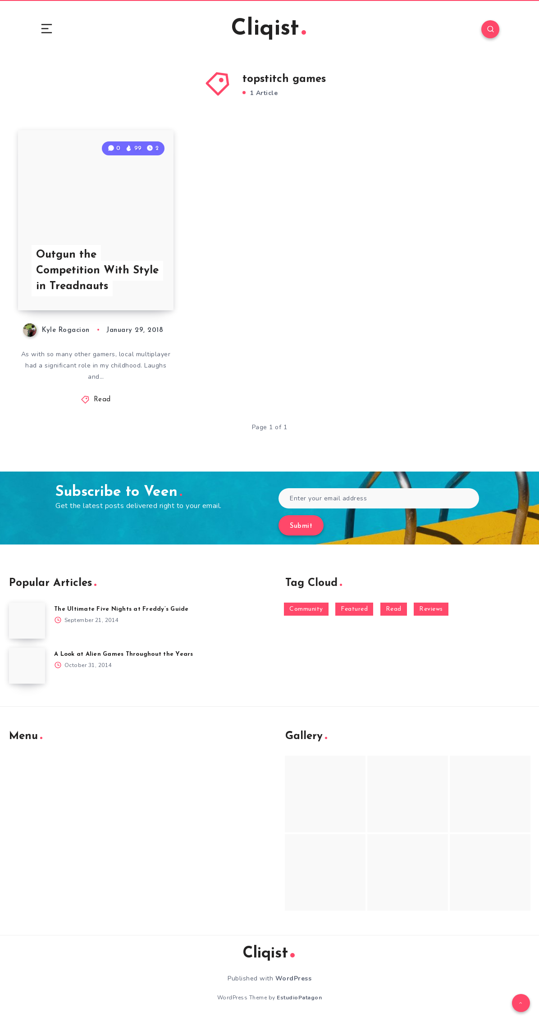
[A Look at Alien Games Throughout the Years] (27, 666)
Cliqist (268, 29)
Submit (301, 526)
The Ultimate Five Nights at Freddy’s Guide (121, 609)
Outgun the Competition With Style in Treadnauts (97, 271)
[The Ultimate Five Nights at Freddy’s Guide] (27, 621)
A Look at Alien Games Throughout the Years (123, 654)
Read (102, 399)
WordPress (293, 978)
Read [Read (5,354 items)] (394, 609)
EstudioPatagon (299, 997)
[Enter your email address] (379, 498)
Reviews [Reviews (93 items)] (431, 609)
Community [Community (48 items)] (306, 609)
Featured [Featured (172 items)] (354, 609)
